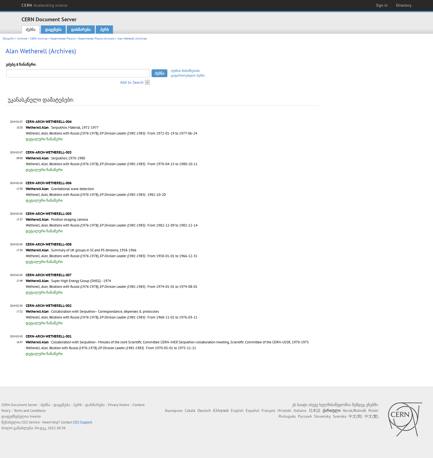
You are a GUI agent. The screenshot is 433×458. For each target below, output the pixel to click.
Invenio (35, 416)
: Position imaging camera (57, 219)
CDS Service (31, 422)
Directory (403, 5)
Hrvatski (284, 410)
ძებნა (30, 29)
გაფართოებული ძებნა (188, 75)
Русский (305, 416)
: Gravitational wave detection (60, 188)
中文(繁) (371, 416)
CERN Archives (38, 38)
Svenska (339, 416)
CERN (44, 5)
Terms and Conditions (30, 410)
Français (268, 410)
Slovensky (322, 416)
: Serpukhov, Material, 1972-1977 (62, 127)
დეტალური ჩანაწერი (44, 139)
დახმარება (81, 29)
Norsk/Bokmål (354, 410)
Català (190, 410)
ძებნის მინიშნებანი (185, 71)
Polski (373, 410)
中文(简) (355, 416)
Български (174, 410)
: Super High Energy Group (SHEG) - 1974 (68, 280)
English (237, 410)
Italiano (300, 410)
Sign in (382, 5)
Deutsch (204, 410)
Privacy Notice (118, 404)
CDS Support (82, 422)
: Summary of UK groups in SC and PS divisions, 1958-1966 (81, 250)
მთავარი (8, 38)
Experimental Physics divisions (96, 38)
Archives (22, 38)
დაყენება (53, 29)
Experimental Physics (63, 38)
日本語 (314, 410)
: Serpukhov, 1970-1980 (55, 158)
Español (252, 410)
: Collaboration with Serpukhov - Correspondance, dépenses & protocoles (92, 311)
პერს (104, 29)
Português (287, 416)
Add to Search (132, 82)
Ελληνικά (221, 410)
